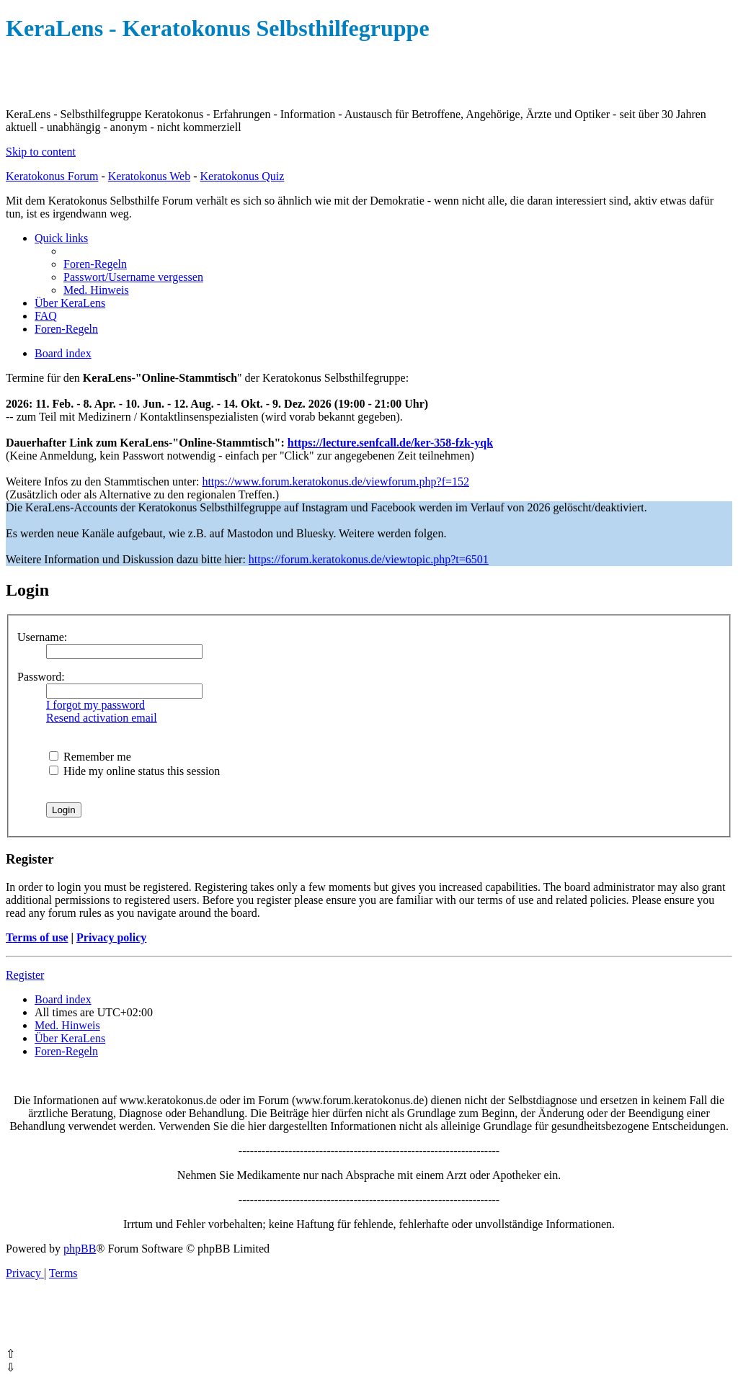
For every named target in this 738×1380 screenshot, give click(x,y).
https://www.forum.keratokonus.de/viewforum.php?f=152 (335, 481)
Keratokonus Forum (52, 176)
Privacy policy (111, 937)
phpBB (79, 1248)
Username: (42, 637)
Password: (41, 677)
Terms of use (37, 937)
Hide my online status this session (134, 771)
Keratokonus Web (149, 176)
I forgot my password (95, 705)
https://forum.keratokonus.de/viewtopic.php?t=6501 (369, 559)
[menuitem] (95, 264)
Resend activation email (101, 718)
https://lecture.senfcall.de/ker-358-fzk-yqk (390, 442)
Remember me (90, 757)
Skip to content (41, 151)
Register (25, 975)
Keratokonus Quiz (242, 176)
